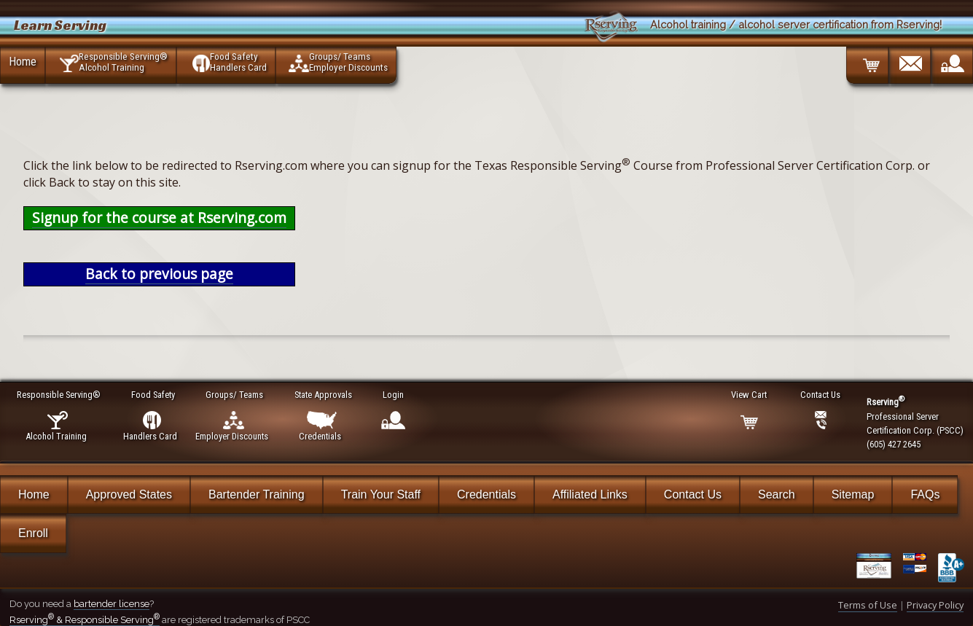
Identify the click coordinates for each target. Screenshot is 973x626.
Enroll (33, 533)
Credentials (486, 494)
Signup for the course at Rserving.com (159, 217)
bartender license (111, 603)
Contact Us (693, 494)
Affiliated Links (590, 494)
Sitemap (853, 494)
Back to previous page (159, 273)
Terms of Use (867, 604)
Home (22, 61)
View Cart (749, 394)
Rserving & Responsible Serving (84, 619)
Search (776, 494)
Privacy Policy (935, 604)
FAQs (924, 494)
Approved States (129, 494)
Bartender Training (256, 494)
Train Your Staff (381, 494)
